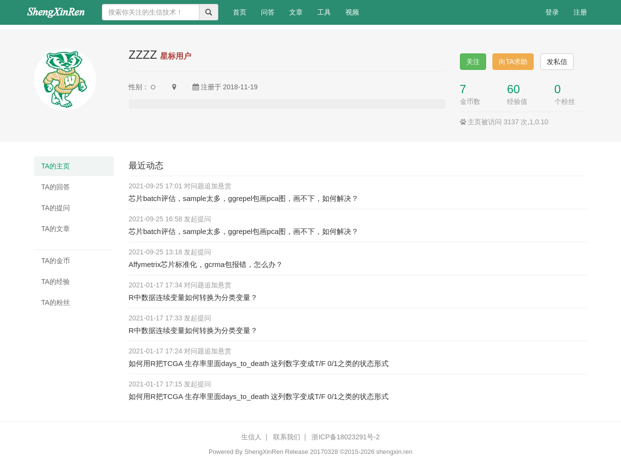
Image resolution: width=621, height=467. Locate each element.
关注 (473, 62)
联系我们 (286, 437)
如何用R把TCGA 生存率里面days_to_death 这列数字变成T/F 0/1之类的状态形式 (259, 363)
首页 (243, 11)
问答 (268, 12)
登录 (552, 12)
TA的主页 (55, 166)
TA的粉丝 (55, 302)
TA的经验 (55, 281)
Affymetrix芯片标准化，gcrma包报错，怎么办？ (206, 264)
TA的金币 (55, 261)
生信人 (251, 437)
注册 (580, 12)
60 (513, 89)
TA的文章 (55, 229)
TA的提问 (55, 208)
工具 (324, 12)
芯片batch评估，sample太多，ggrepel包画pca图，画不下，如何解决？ (244, 198)
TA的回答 (55, 187)
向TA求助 (513, 62)
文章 (296, 12)
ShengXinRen (264, 451)
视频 (352, 12)
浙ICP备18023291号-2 (345, 437)
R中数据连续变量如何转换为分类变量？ (193, 297)
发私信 (557, 62)
